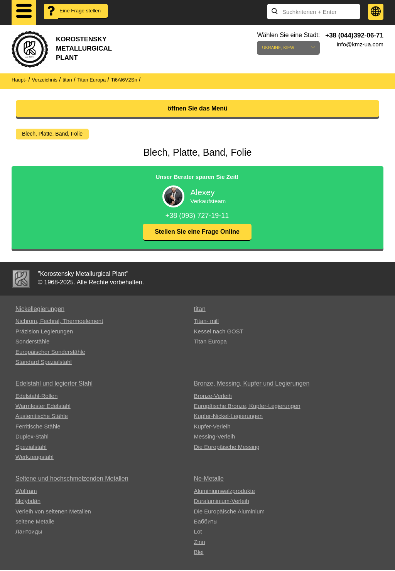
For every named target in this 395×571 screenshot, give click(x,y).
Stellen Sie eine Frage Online (197, 232)
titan (200, 310)
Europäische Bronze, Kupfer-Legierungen (247, 407)
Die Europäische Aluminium (229, 512)
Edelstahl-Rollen (36, 397)
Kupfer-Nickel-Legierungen (228, 417)
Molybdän (28, 502)
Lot (198, 532)
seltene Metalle (34, 522)
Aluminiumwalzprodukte (224, 492)
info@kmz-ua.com (360, 44)
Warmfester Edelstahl (43, 407)
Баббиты (206, 522)
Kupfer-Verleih (212, 427)
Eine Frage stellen (75, 15)
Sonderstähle (32, 342)
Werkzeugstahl (34, 458)
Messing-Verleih (214, 437)
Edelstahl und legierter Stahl (54, 384)
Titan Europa (210, 342)
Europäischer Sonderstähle (50, 353)
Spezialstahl (31, 448)
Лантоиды (28, 532)
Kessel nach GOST (218, 332)
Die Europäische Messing (227, 448)
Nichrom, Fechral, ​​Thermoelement (59, 322)
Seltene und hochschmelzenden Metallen (71, 479)
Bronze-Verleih (213, 397)
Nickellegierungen (39, 310)
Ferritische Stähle (38, 427)
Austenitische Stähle (41, 417)
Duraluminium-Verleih (221, 502)
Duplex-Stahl (32, 437)
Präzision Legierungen (44, 332)
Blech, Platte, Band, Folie (52, 134)
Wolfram (26, 492)
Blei (199, 553)
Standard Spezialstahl (43, 363)
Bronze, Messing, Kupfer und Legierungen (252, 384)
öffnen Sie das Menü (197, 108)
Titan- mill (206, 322)
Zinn (199, 543)
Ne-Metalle (209, 479)
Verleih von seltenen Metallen (53, 512)
